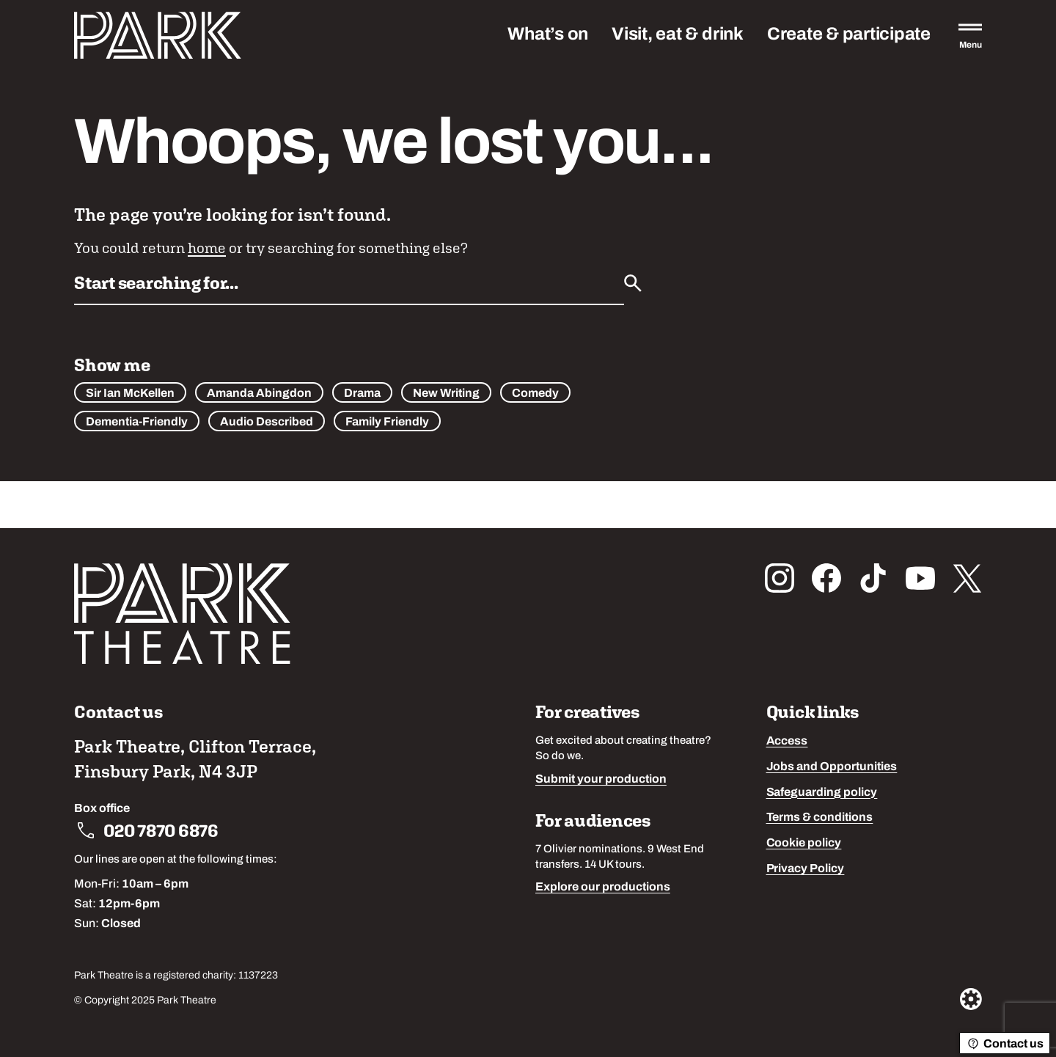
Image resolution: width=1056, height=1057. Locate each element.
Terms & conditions (819, 818)
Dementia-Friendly (137, 422)
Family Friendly (387, 422)
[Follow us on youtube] (920, 578)
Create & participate (849, 35)
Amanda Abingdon (259, 394)
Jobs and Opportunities (832, 767)
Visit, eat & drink (678, 35)
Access (787, 741)
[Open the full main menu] (970, 35)
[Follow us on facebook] (826, 578)
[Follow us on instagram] (779, 578)
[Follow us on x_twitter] (967, 578)
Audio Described (266, 422)
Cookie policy (804, 843)
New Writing (446, 394)
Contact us (1005, 1043)
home (207, 247)
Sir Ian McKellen (130, 394)
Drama (362, 394)
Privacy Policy (805, 869)
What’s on (547, 35)
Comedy (535, 394)
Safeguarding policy (822, 793)
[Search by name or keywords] (349, 287)
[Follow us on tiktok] (873, 578)
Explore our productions (602, 887)
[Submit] (633, 283)
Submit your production (601, 780)
